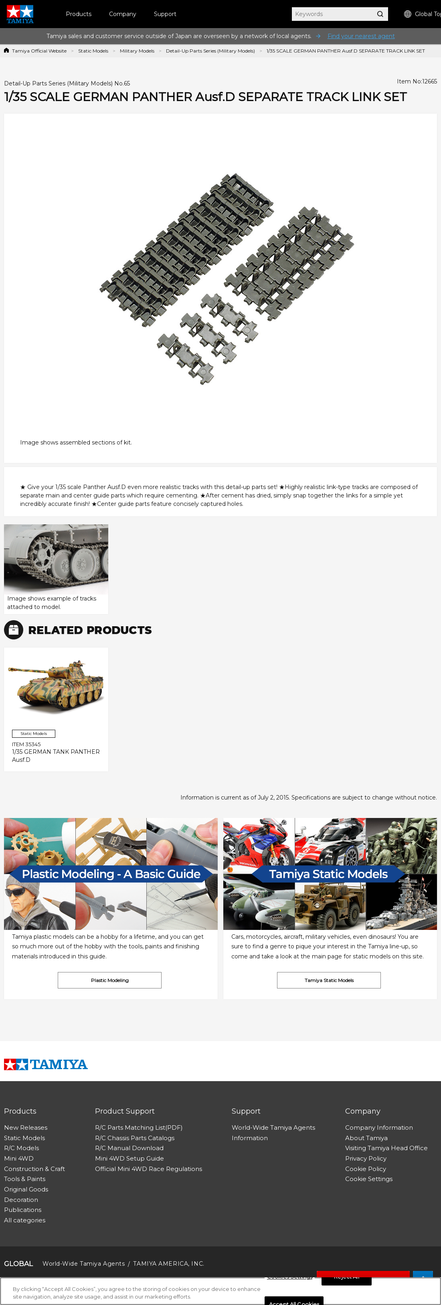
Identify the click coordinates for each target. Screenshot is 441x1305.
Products (78, 14)
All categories (24, 1220)
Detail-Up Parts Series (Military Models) (210, 51)
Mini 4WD (19, 1158)
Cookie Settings (368, 1179)
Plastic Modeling (110, 980)
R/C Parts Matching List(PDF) (139, 1127)
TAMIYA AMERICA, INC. (168, 1263)
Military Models (137, 51)
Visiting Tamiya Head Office (386, 1148)
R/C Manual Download (129, 1148)
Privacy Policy (365, 1158)
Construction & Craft (34, 1169)
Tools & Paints (24, 1179)
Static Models (93, 51)
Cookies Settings (289, 1277)
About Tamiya (366, 1138)
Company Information (379, 1127)
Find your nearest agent (361, 36)
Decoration (21, 1200)
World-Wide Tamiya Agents (273, 1127)
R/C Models (21, 1148)
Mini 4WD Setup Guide (129, 1158)
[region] (220, 1291)
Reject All (346, 1277)
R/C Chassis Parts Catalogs (134, 1138)
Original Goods (26, 1189)
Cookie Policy (365, 1169)
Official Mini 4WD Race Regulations (148, 1169)
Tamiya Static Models (329, 980)
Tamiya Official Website (39, 51)
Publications (22, 1210)
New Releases (25, 1127)
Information (250, 1138)
